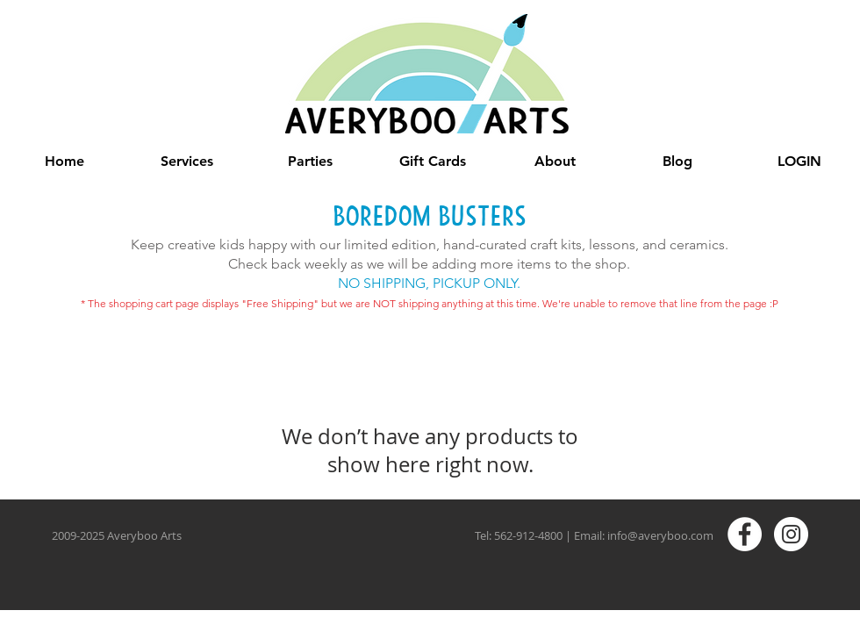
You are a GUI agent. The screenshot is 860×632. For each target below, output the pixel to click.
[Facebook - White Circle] (744, 534)
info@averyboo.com (660, 535)
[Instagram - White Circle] (791, 534)
